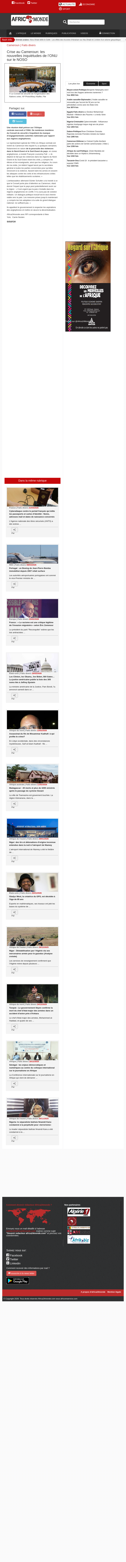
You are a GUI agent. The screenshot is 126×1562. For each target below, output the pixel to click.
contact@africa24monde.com (21, 1231)
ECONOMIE (87, 4)
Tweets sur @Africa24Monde (78, 321)
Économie (90, 83)
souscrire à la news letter (21, 1273)
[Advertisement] (43, 248)
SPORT (64, 9)
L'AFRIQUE (21, 33)
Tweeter (18, 121)
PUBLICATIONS (69, 33)
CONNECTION (107, 33)
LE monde (36, 33)
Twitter (32, 3)
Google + (35, 114)
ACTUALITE (67, 4)
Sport (104, 83)
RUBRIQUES (51, 33)
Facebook (18, 3)
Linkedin (13, 1263)
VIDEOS (84, 33)
